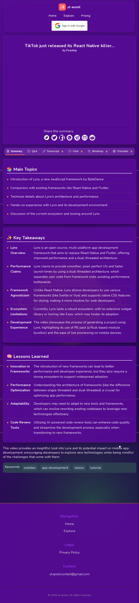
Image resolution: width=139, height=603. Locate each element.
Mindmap (98, 151)
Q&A (32, 151)
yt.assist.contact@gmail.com (70, 574)
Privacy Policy (69, 552)
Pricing (85, 16)
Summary (14, 151)
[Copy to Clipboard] (47, 138)
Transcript (53, 151)
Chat (75, 151)
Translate (122, 151)
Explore (69, 16)
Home (52, 16)
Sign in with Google (69, 26)
